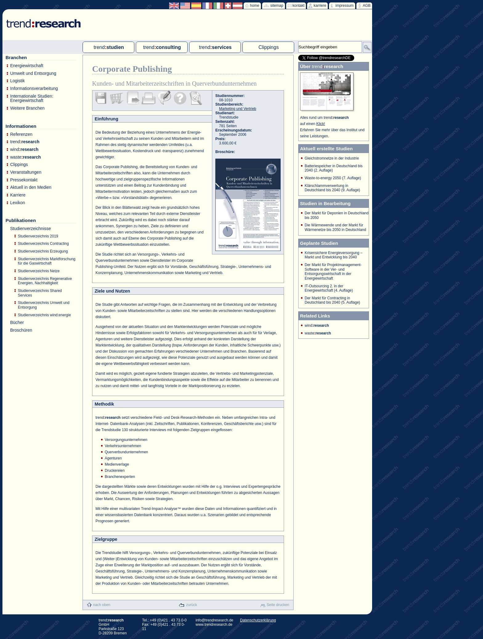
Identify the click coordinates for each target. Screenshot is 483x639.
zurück (191, 605)
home (254, 5)
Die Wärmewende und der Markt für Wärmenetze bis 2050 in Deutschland (335, 227)
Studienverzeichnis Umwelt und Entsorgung (43, 305)
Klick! (320, 124)
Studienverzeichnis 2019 (38, 236)
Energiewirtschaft (26, 65)
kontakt (299, 5)
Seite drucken (278, 605)
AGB (367, 5)
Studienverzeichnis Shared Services (40, 293)
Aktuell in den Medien (30, 187)
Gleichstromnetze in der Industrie (332, 158)
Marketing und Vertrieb (237, 109)
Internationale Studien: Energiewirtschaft (31, 98)
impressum (344, 5)
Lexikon (17, 202)
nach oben (101, 605)
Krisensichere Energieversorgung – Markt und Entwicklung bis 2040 (333, 255)
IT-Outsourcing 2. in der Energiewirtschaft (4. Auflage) (329, 288)
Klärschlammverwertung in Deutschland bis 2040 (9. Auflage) (332, 188)
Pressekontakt (24, 180)
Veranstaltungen (25, 172)
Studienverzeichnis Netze (38, 271)
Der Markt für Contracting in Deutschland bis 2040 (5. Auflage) (332, 300)
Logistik (17, 81)
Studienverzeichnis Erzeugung (43, 251)
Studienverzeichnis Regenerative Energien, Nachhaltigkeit (45, 281)
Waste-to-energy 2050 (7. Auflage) (333, 178)
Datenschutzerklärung (258, 620)
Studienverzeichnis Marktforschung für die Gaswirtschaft (46, 261)
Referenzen (21, 134)
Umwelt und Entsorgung (33, 73)
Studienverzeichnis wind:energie (44, 315)
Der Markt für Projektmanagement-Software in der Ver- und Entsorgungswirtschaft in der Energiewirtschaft (333, 272)
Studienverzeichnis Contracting (43, 243)
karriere (320, 5)
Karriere (18, 195)
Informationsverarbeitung (34, 88)
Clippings (19, 164)
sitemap (276, 5)
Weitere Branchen (27, 108)
